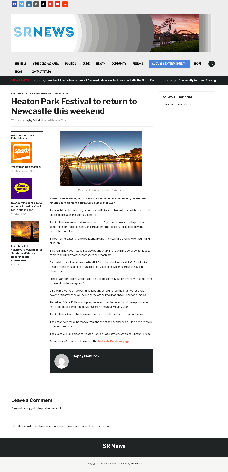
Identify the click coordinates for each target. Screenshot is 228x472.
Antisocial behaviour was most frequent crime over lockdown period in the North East (102, 80)
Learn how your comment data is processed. (85, 426)
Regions (138, 63)
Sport (197, 63)
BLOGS (18, 71)
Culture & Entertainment (168, 63)
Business (20, 63)
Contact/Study (41, 71)
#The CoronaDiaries (46, 63)
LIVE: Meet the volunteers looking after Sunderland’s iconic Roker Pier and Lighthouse (26, 253)
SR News (114, 446)
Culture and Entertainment (31, 93)
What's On (61, 93)
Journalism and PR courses (177, 104)
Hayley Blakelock (35, 120)
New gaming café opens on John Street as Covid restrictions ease (26, 206)
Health (100, 63)
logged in (32, 408)
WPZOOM (136, 463)
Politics (70, 63)
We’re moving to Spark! (26, 166)
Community (119, 63)
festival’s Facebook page (113, 341)
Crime (86, 63)
